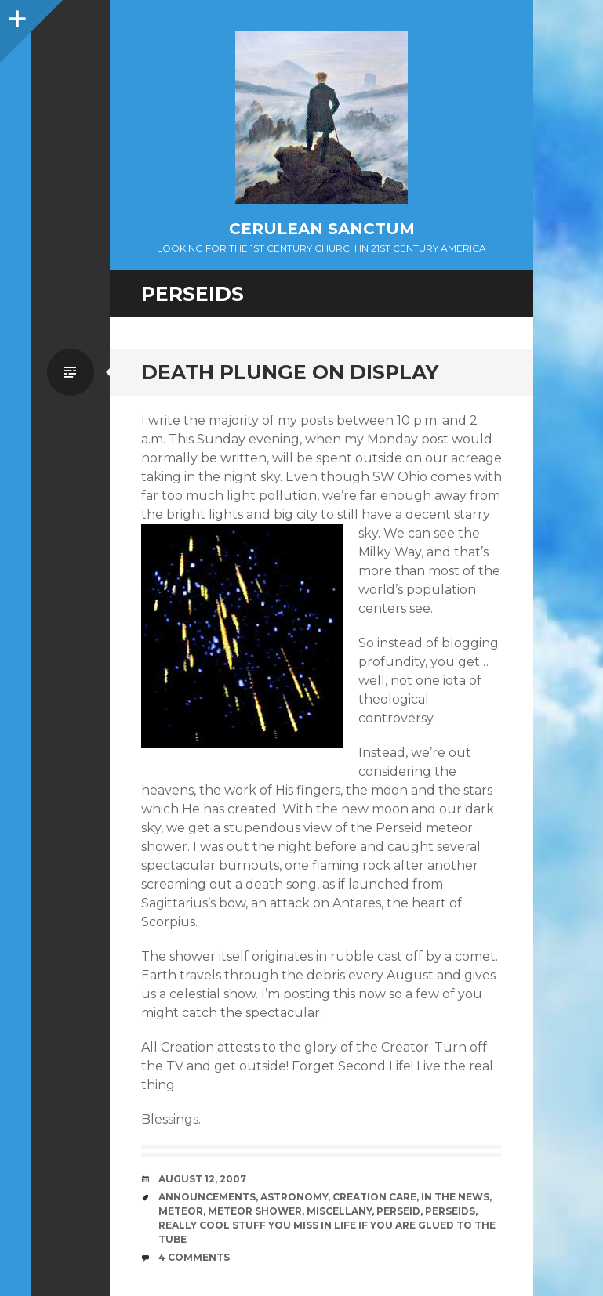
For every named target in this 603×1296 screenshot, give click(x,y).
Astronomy (294, 1197)
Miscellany (339, 1211)
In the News (455, 1197)
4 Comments (194, 1257)
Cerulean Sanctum (322, 228)
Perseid (398, 1211)
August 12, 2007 (202, 1179)
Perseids (450, 1211)
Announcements (207, 1197)
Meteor (180, 1211)
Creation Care (374, 1197)
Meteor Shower (255, 1211)
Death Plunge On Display (289, 372)
